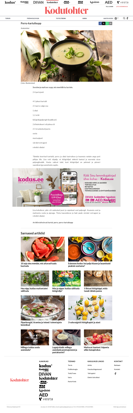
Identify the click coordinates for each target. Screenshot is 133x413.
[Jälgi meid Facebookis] (127, 18)
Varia (84, 18)
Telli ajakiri (109, 6)
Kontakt (117, 369)
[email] (110, 23)
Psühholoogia (33, 18)
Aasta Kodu (108, 18)
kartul (50, 222)
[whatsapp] (107, 23)
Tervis (7, 18)
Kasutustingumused (95, 369)
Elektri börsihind (93, 377)
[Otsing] (124, 18)
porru (56, 222)
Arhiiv (90, 365)
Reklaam (117, 365)
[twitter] (103, 23)
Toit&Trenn (61, 18)
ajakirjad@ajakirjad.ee (66, 407)
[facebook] (100, 23)
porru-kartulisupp (66, 222)
